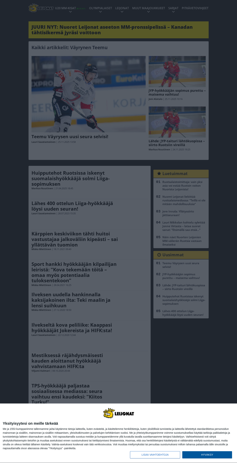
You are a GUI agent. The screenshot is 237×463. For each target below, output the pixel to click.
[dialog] (118, 433)
